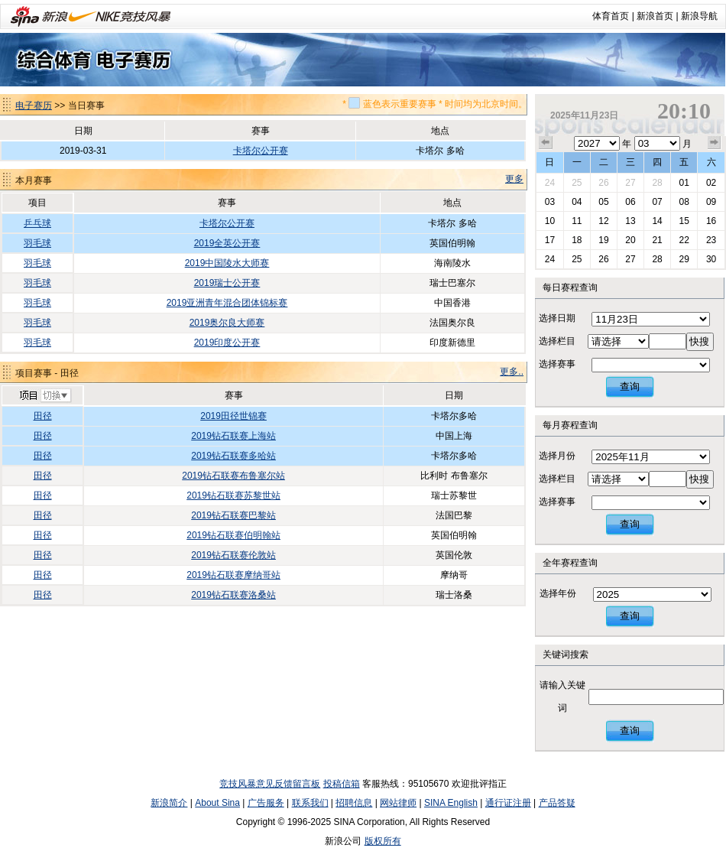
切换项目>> (45, 396)
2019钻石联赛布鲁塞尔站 (233, 475)
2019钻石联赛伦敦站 (233, 555)
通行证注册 (508, 802)
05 (603, 202)
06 (630, 202)
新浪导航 (699, 16)
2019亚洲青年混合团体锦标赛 (227, 302)
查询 (630, 386)
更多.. (511, 371)
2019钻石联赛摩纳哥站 (233, 575)
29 (684, 259)
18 (577, 240)
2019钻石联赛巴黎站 (233, 515)
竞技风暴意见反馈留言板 (269, 783)
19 (603, 240)
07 (657, 202)
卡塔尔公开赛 (260, 150)
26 (603, 182)
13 (630, 221)
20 (630, 240)
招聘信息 (353, 802)
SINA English (451, 802)
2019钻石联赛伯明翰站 (233, 535)
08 (684, 202)
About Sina (217, 802)
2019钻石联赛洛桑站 (233, 595)
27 (630, 182)
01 (684, 182)
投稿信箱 (341, 783)
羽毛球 (37, 243)
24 (550, 182)
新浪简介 (169, 802)
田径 (43, 416)
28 (657, 182)
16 (711, 221)
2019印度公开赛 (227, 342)
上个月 (546, 143)
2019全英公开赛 (227, 243)
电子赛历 (33, 105)
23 (711, 240)
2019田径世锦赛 (233, 416)
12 (603, 221)
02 (711, 182)
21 (657, 240)
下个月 (714, 143)
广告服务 (266, 802)
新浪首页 (655, 16)
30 (711, 259)
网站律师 (398, 802)
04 (577, 202)
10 (550, 221)
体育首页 (610, 16)
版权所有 (383, 841)
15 (684, 221)
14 (657, 221)
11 (577, 221)
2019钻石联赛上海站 (233, 435)
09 (711, 202)
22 (684, 240)
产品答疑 (557, 802)
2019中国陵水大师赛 (227, 263)
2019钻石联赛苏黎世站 (233, 495)
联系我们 (310, 802)
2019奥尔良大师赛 (227, 322)
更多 (514, 179)
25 (577, 182)
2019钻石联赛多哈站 (233, 455)
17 (550, 240)
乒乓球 (37, 223)
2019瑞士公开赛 (227, 283)
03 (550, 202)
